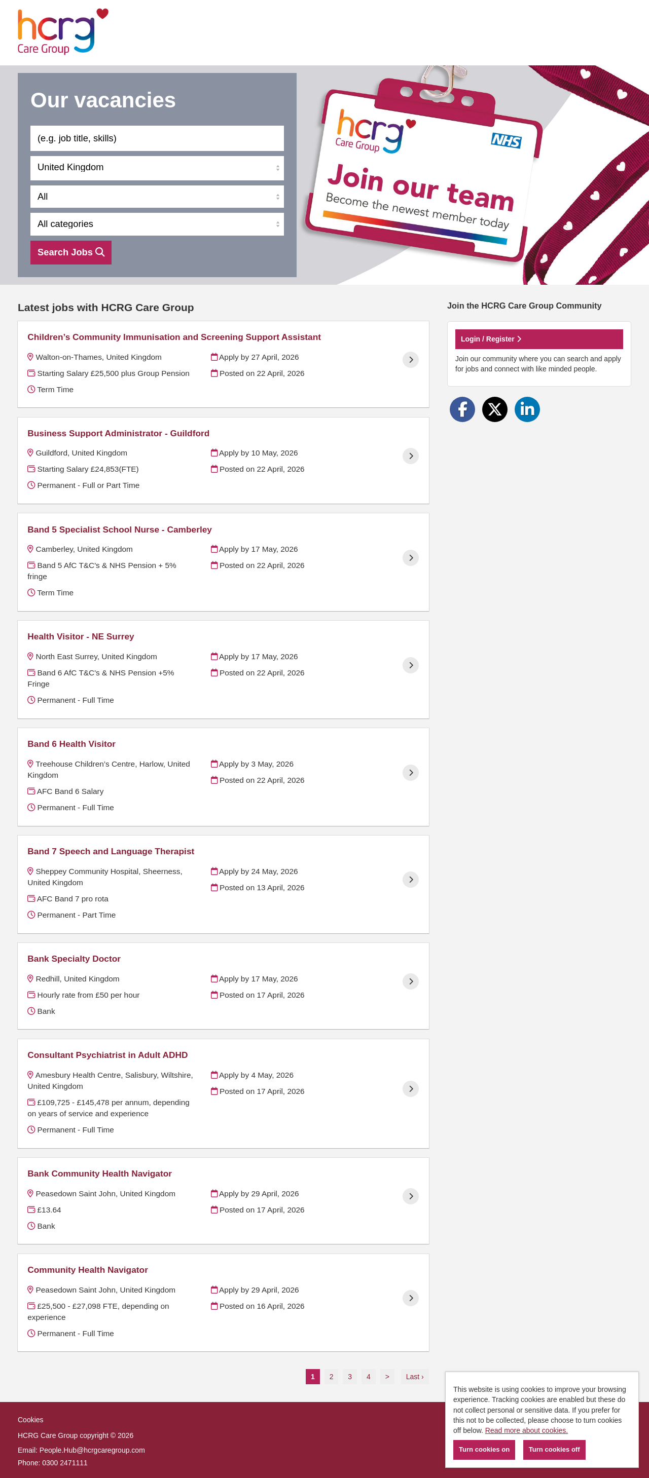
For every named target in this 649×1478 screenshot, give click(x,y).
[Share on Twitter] (495, 409)
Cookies (31, 1420)
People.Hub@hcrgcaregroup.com (92, 1450)
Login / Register (491, 339)
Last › (415, 1377)
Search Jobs (71, 252)
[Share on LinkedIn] (527, 409)
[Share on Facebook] (462, 409)
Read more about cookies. (526, 1430)
